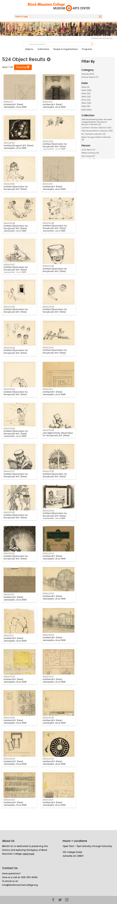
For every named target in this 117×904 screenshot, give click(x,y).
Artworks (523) (87, 74)
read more (28, 853)
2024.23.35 (9, 512)
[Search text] (58, 44)
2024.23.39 (9, 428)
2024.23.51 (48, 141)
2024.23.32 (48, 553)
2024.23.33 (9, 553)
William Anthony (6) (90, 153)
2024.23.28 (9, 676)
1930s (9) (85, 87)
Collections (43, 49)
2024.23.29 (48, 635)
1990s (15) (85, 106)
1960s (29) (86, 96)
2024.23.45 (9, 306)
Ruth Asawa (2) (88, 156)
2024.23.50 (9, 183)
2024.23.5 (47, 183)
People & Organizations (65, 49)
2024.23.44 (48, 306)
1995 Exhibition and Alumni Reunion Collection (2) (96, 122)
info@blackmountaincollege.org (20, 884)
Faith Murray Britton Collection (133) (97, 131)
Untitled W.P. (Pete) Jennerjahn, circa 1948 (15, 105)
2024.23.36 (48, 471)
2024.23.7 (8, 101)
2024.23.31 (9, 594)
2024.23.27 (48, 676)
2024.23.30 (48, 593)
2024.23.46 (48, 266)
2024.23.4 (48, 389)
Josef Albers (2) (88, 150)
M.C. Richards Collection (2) (93, 134)
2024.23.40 (9, 389)
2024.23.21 (48, 799)
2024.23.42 (9, 347)
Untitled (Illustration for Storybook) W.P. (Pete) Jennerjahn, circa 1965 (55, 147)
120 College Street (72, 852)
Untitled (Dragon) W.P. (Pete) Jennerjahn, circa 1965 (19, 147)
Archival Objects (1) (89, 77)
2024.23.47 (9, 264)
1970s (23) (86, 100)
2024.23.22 (9, 799)
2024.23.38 (48, 430)
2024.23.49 (9, 223)
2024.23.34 (48, 510)
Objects (29, 49)
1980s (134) (86, 103)
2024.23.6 (47, 101)
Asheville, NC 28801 (73, 855)
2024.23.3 (8, 635)
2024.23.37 (9, 471)
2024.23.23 (48, 758)
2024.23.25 (48, 717)
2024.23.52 (9, 142)
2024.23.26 (9, 717)
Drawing (22, 67)
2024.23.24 (9, 758)
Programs (87, 49)
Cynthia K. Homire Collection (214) (96, 127)
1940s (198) (86, 90)
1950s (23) (86, 93)
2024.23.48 (48, 223)
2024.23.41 (48, 347)
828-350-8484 (29, 877)
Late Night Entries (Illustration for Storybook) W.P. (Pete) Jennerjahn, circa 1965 (58, 435)
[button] (28, 67)
